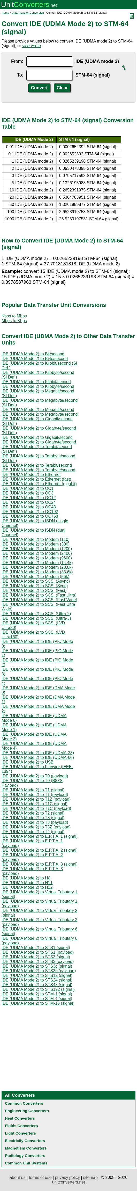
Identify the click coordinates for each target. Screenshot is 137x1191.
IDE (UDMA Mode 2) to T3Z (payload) (36, 827)
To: (20, 75)
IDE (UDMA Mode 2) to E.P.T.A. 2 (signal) (40, 850)
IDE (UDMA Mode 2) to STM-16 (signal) (38, 1003)
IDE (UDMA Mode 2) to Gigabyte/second (39, 442)
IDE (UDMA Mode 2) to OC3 (28, 493)
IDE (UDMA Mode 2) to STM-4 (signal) (37, 998)
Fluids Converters (21, 1125)
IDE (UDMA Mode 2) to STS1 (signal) (36, 947)
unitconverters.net (68, 1182)
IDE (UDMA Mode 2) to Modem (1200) (37, 549)
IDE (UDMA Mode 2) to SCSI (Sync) (35, 586)
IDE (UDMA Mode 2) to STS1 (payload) (38, 952)
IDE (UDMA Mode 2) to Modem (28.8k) (37, 567)
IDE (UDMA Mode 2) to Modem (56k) (35, 576)
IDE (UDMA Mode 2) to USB (28, 762)
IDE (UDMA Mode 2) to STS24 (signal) (37, 980)
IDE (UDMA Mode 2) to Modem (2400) (37, 553)
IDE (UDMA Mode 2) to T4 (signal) (33, 831)
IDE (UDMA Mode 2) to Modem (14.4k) (37, 562)
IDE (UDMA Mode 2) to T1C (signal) (34, 804)
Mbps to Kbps (14, 320)
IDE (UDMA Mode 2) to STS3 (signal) (36, 957)
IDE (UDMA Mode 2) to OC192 (30, 511)
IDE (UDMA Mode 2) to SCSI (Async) (36, 581)
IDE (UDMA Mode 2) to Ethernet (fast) (36, 479)
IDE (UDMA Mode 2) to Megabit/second (38, 409)
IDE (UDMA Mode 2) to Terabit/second (37, 465)
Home (5, 12)
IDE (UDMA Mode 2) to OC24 (29, 502)
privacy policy (67, 1177)
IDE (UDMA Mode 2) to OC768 (30, 516)
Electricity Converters (25, 1140)
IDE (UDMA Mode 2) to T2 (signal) (33, 813)
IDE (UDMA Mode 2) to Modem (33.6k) (37, 572)
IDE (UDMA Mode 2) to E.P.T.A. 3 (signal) (40, 864)
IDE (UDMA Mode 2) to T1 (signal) (33, 790)
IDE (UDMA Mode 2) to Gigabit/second (37, 437)
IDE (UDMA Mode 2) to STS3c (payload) (39, 971)
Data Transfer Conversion (28, 12)
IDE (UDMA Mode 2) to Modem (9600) (37, 558)
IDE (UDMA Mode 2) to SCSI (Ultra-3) (36, 618)
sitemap (90, 1177)
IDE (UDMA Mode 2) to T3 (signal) (33, 818)
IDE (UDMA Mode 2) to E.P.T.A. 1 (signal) (40, 836)
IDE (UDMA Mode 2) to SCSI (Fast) (34, 590)
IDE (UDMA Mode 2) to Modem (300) (36, 544)
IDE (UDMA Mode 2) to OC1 (28, 488)
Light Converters (20, 1133)
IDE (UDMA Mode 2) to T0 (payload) (35, 776)
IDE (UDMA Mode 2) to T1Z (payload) (36, 799)
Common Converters (24, 1103)
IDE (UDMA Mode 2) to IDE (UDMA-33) (38, 753)
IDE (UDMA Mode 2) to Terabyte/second (38, 470)
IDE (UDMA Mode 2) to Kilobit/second (36, 382)
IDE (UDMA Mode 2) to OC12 (29, 498)
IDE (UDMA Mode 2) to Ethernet (31, 474)
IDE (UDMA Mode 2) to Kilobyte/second (38, 386)
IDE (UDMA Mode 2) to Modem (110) (36, 539)
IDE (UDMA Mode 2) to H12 (27, 887)
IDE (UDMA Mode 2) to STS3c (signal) (37, 966)
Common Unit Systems (26, 1163)
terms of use (40, 1177)
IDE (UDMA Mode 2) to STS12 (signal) (37, 975)
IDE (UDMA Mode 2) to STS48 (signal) (37, 985)
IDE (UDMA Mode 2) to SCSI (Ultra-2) (36, 613)
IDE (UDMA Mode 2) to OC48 (29, 507)
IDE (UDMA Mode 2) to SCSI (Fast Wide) (39, 600)
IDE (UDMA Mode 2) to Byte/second (35, 358)
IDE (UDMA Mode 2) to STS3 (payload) (38, 961)
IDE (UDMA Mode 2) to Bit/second (33, 354)
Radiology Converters (25, 1155)
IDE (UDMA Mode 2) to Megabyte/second (40, 414)
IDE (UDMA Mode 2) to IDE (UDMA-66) (38, 757)
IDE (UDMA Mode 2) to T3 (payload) (35, 822)
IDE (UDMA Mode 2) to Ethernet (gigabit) (39, 484)
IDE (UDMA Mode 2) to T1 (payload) (35, 794)
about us (17, 1177)
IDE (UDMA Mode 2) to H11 (27, 882)
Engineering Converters (27, 1111)
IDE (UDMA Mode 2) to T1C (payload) (36, 808)
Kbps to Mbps (14, 316)
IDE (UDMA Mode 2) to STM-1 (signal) (37, 994)
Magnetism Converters (26, 1148)
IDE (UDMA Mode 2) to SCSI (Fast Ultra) (39, 595)
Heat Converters (20, 1118)
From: (17, 61)
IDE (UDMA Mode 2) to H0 (26, 878)
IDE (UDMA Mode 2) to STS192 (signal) (38, 989)
